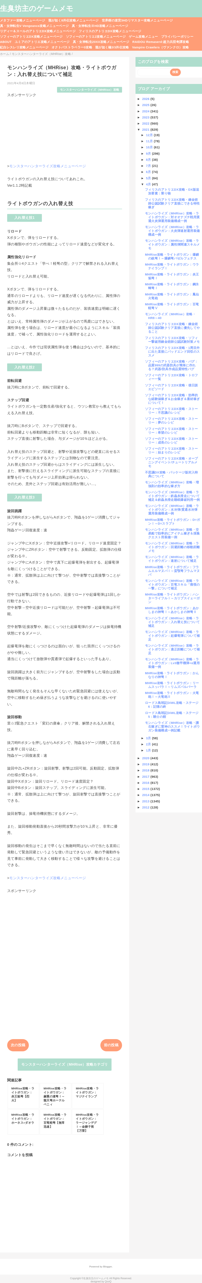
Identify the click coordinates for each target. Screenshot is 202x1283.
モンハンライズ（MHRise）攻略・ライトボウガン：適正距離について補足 (172, 649)
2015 (146, 789)
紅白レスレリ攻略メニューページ (24, 47)
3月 (149, 738)
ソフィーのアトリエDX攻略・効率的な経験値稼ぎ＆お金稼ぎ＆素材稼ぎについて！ (172, 398)
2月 (149, 744)
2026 (146, 99)
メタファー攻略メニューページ (22, 20)
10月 (150, 147)
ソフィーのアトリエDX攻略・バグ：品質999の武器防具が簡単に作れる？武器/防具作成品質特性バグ (171, 365)
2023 (146, 117)
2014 (146, 795)
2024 (146, 111)
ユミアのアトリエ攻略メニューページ (42, 42)
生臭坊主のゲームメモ (36, 8)
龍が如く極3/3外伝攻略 (112, 47)
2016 (146, 782)
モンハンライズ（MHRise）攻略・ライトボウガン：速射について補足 (172, 558)
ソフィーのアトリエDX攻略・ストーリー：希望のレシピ (171, 430)
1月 (149, 750)
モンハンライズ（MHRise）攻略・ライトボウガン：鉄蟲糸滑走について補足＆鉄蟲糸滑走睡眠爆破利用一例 (172, 495)
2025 (146, 105)
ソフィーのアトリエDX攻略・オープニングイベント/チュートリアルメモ (171, 462)
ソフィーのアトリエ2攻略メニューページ (96, 36)
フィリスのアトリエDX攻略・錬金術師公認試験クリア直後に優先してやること (172, 327)
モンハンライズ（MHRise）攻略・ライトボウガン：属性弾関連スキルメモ (172, 244)
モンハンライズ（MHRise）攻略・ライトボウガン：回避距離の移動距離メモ (172, 547)
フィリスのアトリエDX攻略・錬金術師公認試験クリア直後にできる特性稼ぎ (172, 203)
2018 (146, 770)
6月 (149, 172)
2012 (146, 807)
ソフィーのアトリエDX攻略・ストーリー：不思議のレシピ (171, 410)
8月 (149, 159)
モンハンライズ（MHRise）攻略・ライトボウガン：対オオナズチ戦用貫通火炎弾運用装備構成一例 (172, 217)
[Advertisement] (64, 127)
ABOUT (6, 42)
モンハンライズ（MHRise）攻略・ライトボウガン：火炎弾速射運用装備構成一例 (172, 230)
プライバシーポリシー (177, 36)
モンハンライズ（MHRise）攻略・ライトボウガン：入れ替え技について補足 (172, 622)
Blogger (107, 1266)
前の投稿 (111, 1045)
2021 (146, 129)
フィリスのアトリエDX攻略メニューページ (110, 31)
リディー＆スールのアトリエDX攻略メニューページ (38, 31)
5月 (149, 178)
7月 (149, 166)
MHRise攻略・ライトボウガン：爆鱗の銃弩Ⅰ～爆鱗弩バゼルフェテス (172, 256)
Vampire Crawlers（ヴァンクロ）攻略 (160, 47)
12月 (150, 135)
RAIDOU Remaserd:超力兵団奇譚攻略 (160, 42)
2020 (146, 758)
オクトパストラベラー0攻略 (72, 47)
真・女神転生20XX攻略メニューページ (101, 42)
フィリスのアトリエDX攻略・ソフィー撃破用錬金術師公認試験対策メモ (172, 339)
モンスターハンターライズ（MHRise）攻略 (89, 89)
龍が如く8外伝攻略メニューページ (73, 20)
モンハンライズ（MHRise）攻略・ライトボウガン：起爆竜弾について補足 (172, 635)
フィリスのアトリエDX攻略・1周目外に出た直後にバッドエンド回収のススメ (172, 351)
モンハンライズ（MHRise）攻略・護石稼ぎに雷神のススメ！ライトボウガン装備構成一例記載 (172, 726)
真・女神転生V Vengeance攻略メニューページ (34, 26)
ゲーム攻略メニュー (143, 36)
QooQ (108, 1281)
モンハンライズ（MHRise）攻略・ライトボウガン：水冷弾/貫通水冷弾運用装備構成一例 (172, 509)
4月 (149, 184)
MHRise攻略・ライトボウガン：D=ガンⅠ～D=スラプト (172, 521)
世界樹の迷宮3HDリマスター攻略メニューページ (137, 20)
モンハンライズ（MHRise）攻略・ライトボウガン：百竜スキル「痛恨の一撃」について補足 (172, 584)
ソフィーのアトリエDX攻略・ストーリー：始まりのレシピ (171, 450)
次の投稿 (18, 1045)
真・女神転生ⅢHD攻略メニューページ (100, 26)
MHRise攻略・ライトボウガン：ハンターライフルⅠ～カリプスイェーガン (172, 598)
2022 (146, 123)
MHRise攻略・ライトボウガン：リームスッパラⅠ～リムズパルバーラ (172, 685)
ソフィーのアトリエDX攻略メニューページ (31, 36)
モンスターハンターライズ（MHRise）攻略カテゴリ (64, 1064)
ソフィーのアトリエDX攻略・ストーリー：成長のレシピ (171, 440)
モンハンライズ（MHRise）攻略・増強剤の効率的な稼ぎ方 (172, 484)
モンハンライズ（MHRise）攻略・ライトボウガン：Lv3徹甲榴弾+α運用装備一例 (172, 663)
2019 (146, 764)
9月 (149, 153)
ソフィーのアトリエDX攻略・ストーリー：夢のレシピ (171, 420)
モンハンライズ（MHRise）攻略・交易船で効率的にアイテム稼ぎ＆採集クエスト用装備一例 (172, 533)
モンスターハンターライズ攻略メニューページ (47, 166)
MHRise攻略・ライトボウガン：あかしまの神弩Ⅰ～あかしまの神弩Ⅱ (172, 610)
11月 (150, 141)
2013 (146, 801)
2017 (146, 776)
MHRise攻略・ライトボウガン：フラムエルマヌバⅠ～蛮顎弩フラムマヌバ (172, 570)
